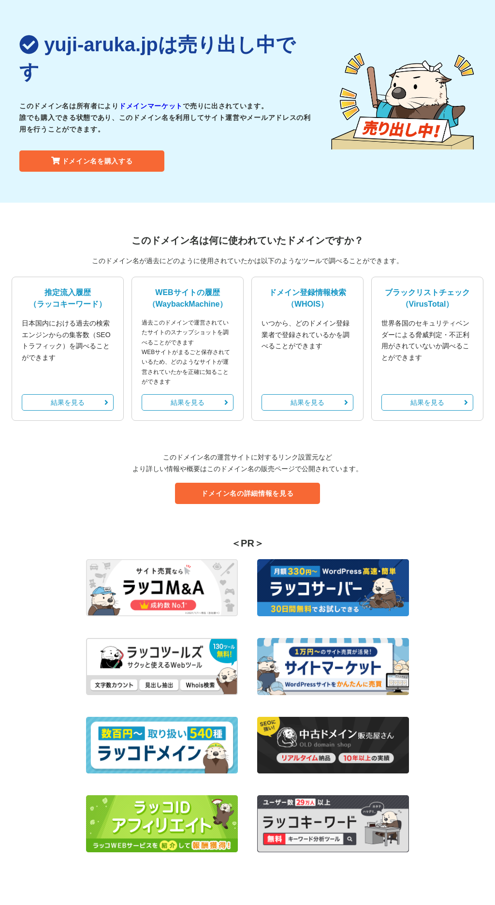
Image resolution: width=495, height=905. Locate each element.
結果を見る (79, 402)
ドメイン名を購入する (92, 161)
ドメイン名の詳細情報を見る (247, 493)
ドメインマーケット (151, 106)
